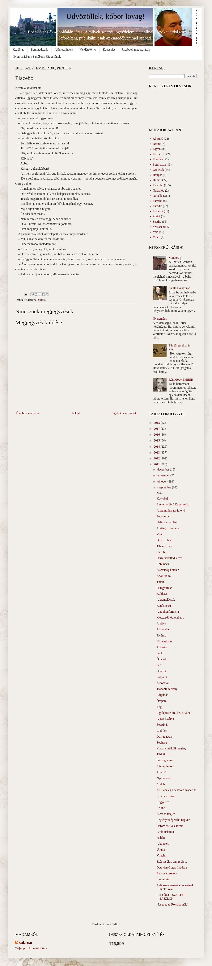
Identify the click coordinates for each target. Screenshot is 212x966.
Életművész (164, 879)
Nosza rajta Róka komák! (172, 904)
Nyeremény (160, 318)
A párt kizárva (165, 718)
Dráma (157, 143)
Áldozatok (163, 683)
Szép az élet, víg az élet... (172, 861)
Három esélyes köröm (170, 825)
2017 (157, 428)
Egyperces (159, 154)
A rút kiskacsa (165, 831)
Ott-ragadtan (164, 736)
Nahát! (161, 837)
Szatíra (42, 299)
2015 (157, 440)
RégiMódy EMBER (181, 379)
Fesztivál (162, 724)
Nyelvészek (164, 778)
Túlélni (161, 581)
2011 (157, 464)
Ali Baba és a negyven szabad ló (176, 790)
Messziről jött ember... (170, 617)
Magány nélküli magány (171, 748)
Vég (159, 706)
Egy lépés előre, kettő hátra (173, 712)
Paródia (157, 206)
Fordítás (158, 159)
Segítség (162, 742)
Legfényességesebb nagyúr (173, 819)
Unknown (25, 942)
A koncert (163, 843)
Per (159, 665)
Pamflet (157, 200)
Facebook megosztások (135, 49)
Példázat (158, 211)
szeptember (164, 487)
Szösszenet (159, 226)
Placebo (161, 552)
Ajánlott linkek (64, 49)
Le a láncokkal (166, 796)
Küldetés (162, 593)
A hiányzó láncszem (169, 528)
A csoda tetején (166, 813)
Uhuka (161, 849)
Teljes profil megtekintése (31, 948)
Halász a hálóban (167, 522)
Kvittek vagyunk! (179, 288)
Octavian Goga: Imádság (172, 867)
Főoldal (75, 413)
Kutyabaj (162, 498)
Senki (160, 653)
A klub (161, 784)
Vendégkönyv (87, 49)
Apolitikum (164, 576)
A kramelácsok (166, 599)
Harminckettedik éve (169, 558)
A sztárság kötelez (168, 569)
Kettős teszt (164, 605)
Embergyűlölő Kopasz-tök (173, 504)
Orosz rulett (164, 540)
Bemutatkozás (39, 49)
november (163, 475)
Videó (156, 237)
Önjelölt (162, 659)
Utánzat (161, 671)
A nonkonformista (168, 611)
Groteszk (158, 169)
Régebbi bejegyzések (124, 413)
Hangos (157, 174)
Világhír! (162, 855)
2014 (157, 446)
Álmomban (163, 629)
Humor (157, 180)
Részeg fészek (165, 766)
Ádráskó (162, 647)
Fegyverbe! (164, 516)
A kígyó (161, 772)
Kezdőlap (18, 49)
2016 (157, 434)
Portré (156, 216)
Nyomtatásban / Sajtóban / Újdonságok (37, 56)
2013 (157, 452)
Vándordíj (175, 257)
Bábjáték (162, 677)
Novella (158, 195)
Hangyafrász (164, 587)
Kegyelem (163, 802)
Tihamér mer (164, 546)
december (163, 469)
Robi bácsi (163, 564)
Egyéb (157, 149)
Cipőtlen (162, 730)
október (162, 481)
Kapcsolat (109, 49)
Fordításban (160, 164)
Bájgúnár (162, 694)
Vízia (160, 534)
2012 (157, 458)
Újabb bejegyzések (27, 413)
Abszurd (158, 138)
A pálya (161, 623)
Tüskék (161, 754)
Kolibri (161, 808)
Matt (159, 492)
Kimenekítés (164, 641)
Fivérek (161, 635)
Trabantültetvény (167, 688)
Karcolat (158, 185)
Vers (155, 232)
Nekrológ (158, 190)
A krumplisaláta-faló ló (171, 510)
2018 (157, 422)
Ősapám (162, 701)
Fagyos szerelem (167, 873)
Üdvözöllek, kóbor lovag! (105, 16)
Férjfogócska (165, 760)
